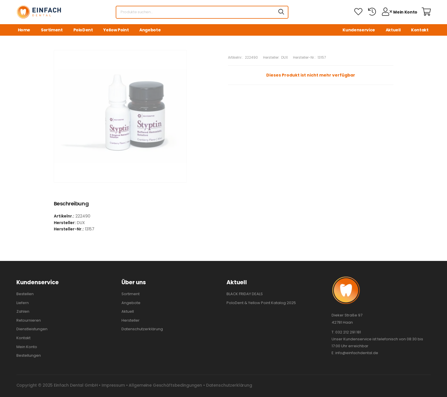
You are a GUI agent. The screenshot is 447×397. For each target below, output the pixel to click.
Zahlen (22, 311)
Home (24, 30)
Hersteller (130, 320)
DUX (284, 57)
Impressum (113, 385)
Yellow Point (116, 30)
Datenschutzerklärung (142, 329)
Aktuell (393, 30)
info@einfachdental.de (356, 353)
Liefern (22, 303)
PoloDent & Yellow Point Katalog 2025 (261, 303)
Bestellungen (28, 355)
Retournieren (28, 320)
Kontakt (420, 30)
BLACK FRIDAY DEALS (245, 294)
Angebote (150, 30)
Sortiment (52, 30)
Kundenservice (359, 30)
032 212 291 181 (348, 332)
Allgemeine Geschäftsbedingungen (165, 385)
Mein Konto (26, 347)
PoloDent (83, 30)
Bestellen (25, 294)
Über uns (133, 282)
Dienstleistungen (31, 329)
